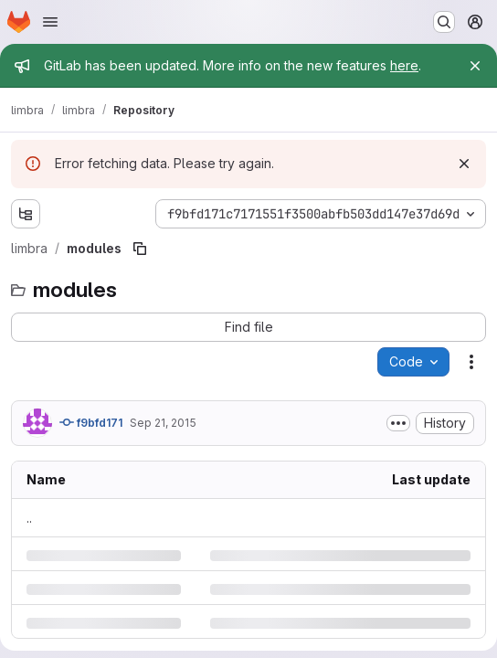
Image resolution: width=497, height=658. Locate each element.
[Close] (475, 66)
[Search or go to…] (444, 22)
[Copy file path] (139, 248)
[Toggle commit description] (398, 423)
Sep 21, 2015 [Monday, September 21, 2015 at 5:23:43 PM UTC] (163, 423)
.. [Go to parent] (29, 517)
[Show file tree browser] (25, 213)
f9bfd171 (90, 422)
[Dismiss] (464, 164)
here (404, 65)
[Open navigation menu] (50, 22)
